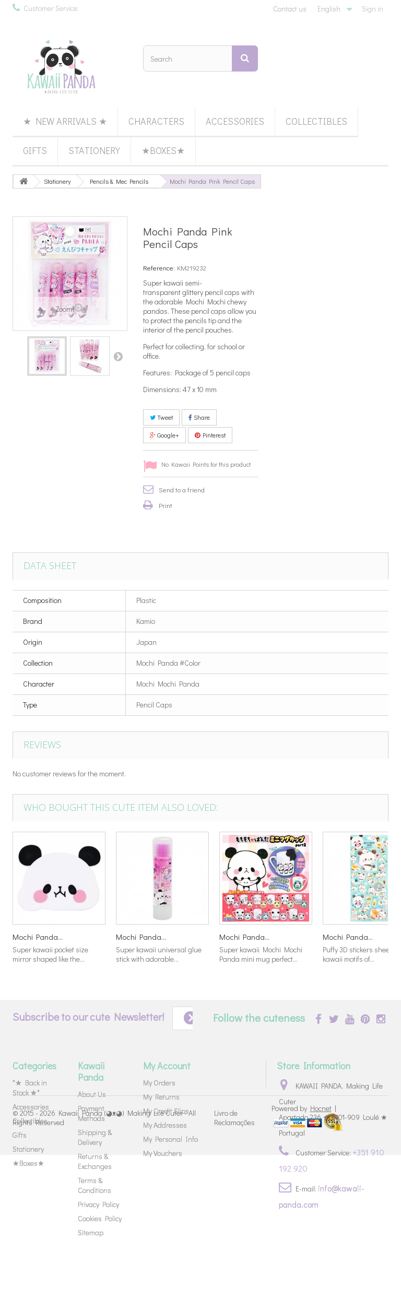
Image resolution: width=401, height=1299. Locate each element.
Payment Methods (91, 1113)
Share (199, 417)
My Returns (161, 1097)
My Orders (159, 1083)
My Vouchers (162, 1153)
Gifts (35, 150)
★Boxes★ (163, 150)
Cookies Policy (100, 1218)
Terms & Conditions (94, 1185)
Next (118, 356)
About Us (92, 1094)
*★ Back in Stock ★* (30, 1087)
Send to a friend (182, 489)
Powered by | (304, 1252)
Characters (156, 121)
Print (165, 505)
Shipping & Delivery (95, 1137)
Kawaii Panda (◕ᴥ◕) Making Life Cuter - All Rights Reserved (104, 1261)
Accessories (235, 121)
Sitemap (90, 1232)
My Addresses (165, 1125)
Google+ (164, 435)
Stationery (94, 150)
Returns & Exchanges (95, 1161)
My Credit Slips (166, 1111)
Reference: (159, 267)
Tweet (161, 417)
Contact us (289, 9)
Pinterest (210, 435)
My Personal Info (170, 1139)
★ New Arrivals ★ (65, 121)
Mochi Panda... (38, 936)
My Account (167, 1065)
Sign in (372, 9)
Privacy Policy (98, 1204)
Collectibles (316, 121)
